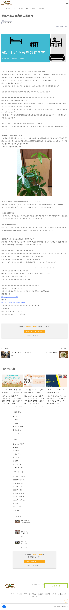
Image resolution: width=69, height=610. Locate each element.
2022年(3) (17, 503)
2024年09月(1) (19, 497)
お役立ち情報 (24, 8)
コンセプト (11, 594)
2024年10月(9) (19, 493)
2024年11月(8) (18, 490)
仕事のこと (17, 423)
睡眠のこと (17, 447)
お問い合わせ (62, 594)
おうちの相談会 (19, 444)
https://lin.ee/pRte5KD (9, 297)
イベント (16, 420)
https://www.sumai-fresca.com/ (13, 302)
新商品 (34, 594)
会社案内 (40, 594)
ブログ (15, 8)
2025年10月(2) (19, 476)
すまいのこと (18, 451)
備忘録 (15, 461)
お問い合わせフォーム (34, 331)
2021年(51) (17, 507)
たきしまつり (18, 468)
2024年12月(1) (18, 487)
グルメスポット (19, 433)
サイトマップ (34, 596)
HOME (8, 8)
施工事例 (47, 594)
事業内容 (27, 594)
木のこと (16, 457)
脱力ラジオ (17, 464)
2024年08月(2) (19, 500)
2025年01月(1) (19, 483)
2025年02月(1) (19, 480)
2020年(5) (17, 510)
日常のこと (17, 430)
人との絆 (20, 594)
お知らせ (16, 416)
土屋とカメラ (18, 454)
